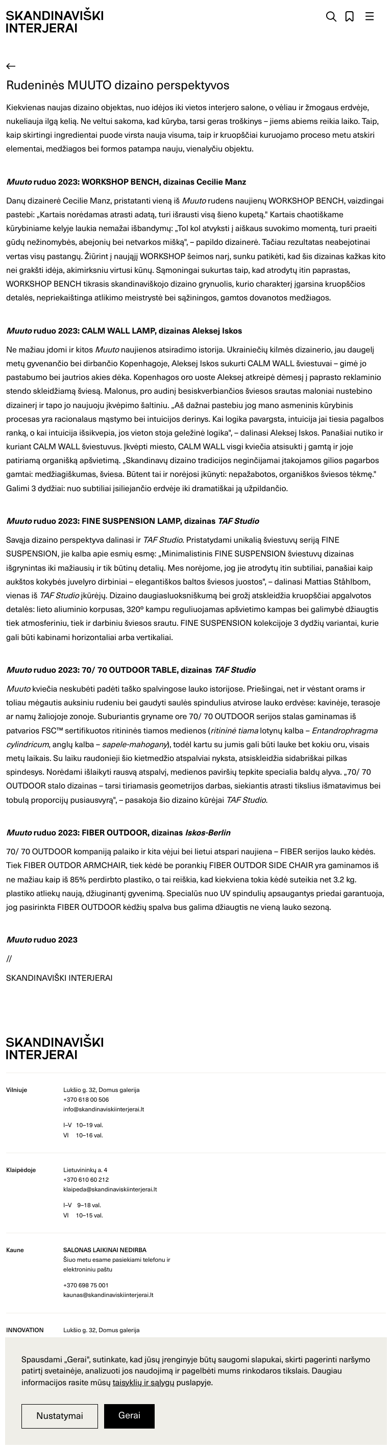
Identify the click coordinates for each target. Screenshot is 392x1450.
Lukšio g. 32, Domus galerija (101, 1090)
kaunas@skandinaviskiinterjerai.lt (108, 1295)
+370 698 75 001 (86, 1285)
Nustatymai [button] (59, 1415)
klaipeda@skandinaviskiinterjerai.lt (110, 1189)
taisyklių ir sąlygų (144, 1382)
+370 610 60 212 (86, 1179)
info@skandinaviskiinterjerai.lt (103, 1109)
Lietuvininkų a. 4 (85, 1170)
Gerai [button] (129, 1415)
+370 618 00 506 (86, 1099)
